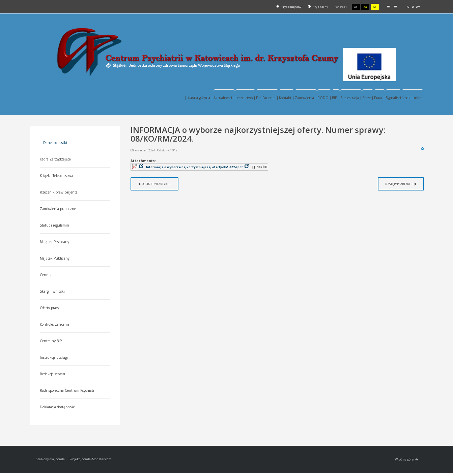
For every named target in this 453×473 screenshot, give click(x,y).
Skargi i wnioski (52, 291)
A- (408, 6)
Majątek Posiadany (54, 241)
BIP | (336, 97)
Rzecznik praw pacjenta (59, 192)
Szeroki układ (395, 6)
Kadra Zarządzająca (55, 159)
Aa (356, 6)
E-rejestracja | (351, 97)
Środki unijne (412, 97)
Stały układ (388, 6)
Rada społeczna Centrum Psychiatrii (68, 390)
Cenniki (46, 274)
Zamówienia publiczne (58, 208)
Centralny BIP (51, 340)
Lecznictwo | (245, 97)
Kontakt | (286, 97)
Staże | (367, 97)
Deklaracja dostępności (58, 407)
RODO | (324, 97)
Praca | (379, 97)
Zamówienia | (306, 97)
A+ (418, 6)
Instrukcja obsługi (54, 357)
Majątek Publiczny (54, 258)
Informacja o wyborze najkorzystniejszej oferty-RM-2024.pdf (194, 167)
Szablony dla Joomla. (50, 459)
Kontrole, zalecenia (54, 324)
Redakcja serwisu (53, 374)
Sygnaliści (393, 97)
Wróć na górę (406, 459)
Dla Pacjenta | (267, 97)
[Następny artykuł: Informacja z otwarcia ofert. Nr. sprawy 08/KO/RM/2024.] (401, 183)
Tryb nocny (318, 6)
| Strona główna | (199, 97)
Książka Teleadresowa (56, 175)
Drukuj (422, 148)
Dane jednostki (55, 142)
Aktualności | (224, 97)
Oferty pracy (49, 307)
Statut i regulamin (54, 225)
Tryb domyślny (288, 6)
